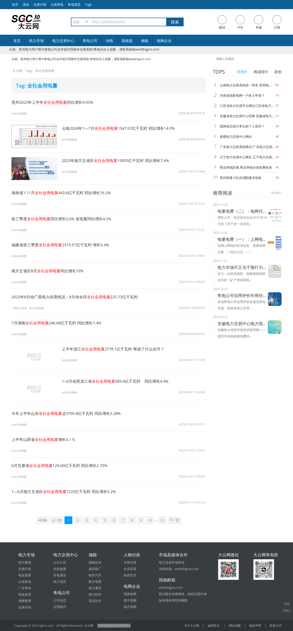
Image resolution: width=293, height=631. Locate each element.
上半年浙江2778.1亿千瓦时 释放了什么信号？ (116, 349)
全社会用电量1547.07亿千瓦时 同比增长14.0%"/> (34, 142)
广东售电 (24, 588)
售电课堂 (74, 4)
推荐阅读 (222, 193)
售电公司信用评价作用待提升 (242, 295)
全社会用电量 (19, 113)
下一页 (174, 520)
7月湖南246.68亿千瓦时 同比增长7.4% (59, 323)
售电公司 (90, 40)
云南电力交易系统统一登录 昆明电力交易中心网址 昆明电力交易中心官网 (247, 85)
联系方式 (276, 625)
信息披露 (59, 569)
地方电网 (130, 606)
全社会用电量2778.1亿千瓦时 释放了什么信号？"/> (34, 363)
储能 (144, 40)
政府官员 (130, 575)
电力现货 (59, 581)
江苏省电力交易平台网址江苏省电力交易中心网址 (248, 105)
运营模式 (59, 606)
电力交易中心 (63, 40)
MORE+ (276, 193)
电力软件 (95, 594)
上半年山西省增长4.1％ (45, 439)
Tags (88, 4)
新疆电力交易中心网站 (236, 136)
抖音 (240, 22)
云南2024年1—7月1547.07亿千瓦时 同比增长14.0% (122, 128)
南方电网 (130, 600)
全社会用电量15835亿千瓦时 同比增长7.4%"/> (34, 174)
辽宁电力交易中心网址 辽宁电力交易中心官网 (248, 157)
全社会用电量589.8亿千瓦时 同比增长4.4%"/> (34, 395)
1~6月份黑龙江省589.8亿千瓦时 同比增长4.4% (118, 381)
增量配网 (24, 601)
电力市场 (36, 40)
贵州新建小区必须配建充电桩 (240, 177)
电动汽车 (95, 575)
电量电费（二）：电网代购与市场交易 (242, 211)
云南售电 (57, 4)
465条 (42, 520)
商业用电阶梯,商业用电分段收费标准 (246, 167)
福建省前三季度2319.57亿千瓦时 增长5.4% (63, 244)
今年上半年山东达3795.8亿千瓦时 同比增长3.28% (69, 413)
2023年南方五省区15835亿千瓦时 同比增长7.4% (119, 160)
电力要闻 (24, 562)
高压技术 (95, 601)
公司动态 (59, 600)
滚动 (26, 4)
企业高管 (130, 569)
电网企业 (164, 40)
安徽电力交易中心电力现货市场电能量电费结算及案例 (242, 323)
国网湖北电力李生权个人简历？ (242, 126)
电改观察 (24, 575)
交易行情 (39, 4)
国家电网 (130, 594)
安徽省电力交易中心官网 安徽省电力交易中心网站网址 (248, 116)
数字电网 (95, 581)
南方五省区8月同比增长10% (49, 270)
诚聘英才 (214, 625)
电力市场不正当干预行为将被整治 (242, 267)
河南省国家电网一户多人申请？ (242, 95)
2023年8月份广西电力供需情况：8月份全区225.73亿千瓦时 (78, 297)
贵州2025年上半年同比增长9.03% (54, 102)
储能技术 (95, 562)
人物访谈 (132, 554)
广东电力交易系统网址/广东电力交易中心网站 (248, 147)
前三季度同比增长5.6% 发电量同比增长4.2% (64, 218)
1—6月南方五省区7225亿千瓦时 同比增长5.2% (66, 491)
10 (150, 520)
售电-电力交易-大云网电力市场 (26, 22)
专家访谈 (130, 562)
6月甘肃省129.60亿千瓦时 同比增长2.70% (62, 465)
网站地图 (235, 625)
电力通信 (95, 588)
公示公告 (59, 562)
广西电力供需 (19, 308)
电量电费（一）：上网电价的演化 (242, 239)
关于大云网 (191, 625)
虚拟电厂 (95, 569)
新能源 (127, 40)
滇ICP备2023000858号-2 (114, 625)
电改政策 (24, 594)
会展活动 (24, 607)
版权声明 (255, 625)
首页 (17, 40)
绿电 (109, 40)
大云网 (17, 71)
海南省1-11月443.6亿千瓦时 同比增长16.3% (64, 192)
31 (162, 520)
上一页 (57, 520)
